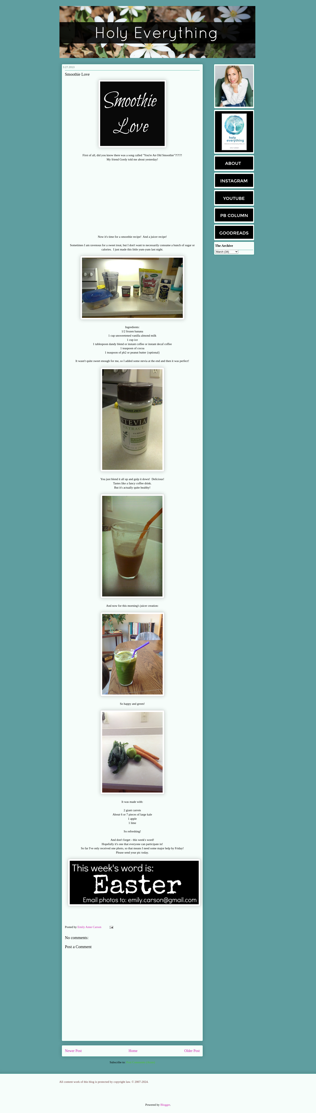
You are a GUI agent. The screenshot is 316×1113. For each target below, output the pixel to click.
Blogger (165, 1104)
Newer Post (73, 1051)
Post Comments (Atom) (140, 1062)
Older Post (192, 1051)
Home (133, 1051)
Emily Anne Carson (90, 927)
